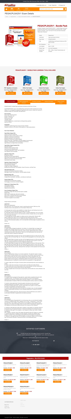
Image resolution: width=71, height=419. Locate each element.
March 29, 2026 (13, 379)
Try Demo (11, 93)
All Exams (19, 9)
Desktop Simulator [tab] (36, 101)
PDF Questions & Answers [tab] (24, 102)
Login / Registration (52, 5)
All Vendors (12, 9)
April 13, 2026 (29, 391)
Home (7, 16)
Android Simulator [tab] (49, 101)
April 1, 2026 (12, 367)
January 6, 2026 (63, 367)
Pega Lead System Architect (24, 16)
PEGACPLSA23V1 (36, 16)
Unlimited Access (26, 9)
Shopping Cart (61, 5)
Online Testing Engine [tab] (61, 102)
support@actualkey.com (41, 5)
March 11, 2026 (29, 379)
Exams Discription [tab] (11, 101)
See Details (7, 369)
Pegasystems (13, 16)
